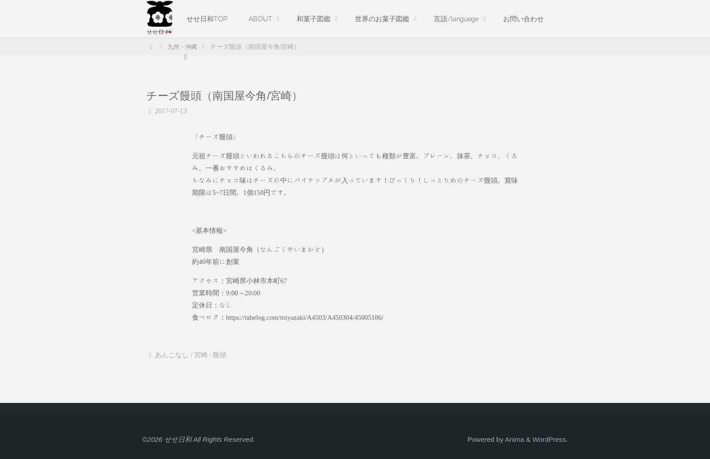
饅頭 (219, 355)
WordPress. (550, 439)
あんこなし (172, 355)
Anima (514, 439)
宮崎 (201, 355)
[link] (186, 57)
